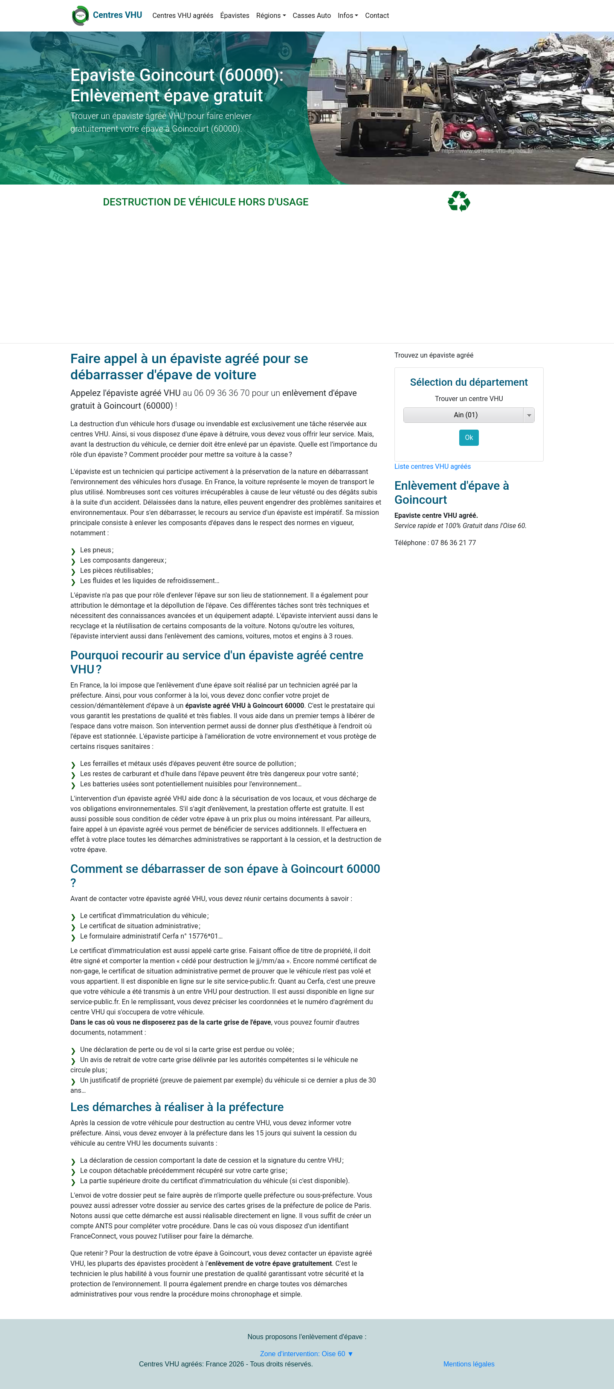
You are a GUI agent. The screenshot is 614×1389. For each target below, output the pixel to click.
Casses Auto (312, 16)
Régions (268, 16)
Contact (377, 16)
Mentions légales (469, 1364)
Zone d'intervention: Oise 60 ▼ (307, 1353)
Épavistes (234, 16)
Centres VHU (117, 15)
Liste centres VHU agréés (432, 466)
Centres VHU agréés (182, 16)
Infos (345, 16)
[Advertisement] (307, 279)
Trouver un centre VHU (469, 399)
